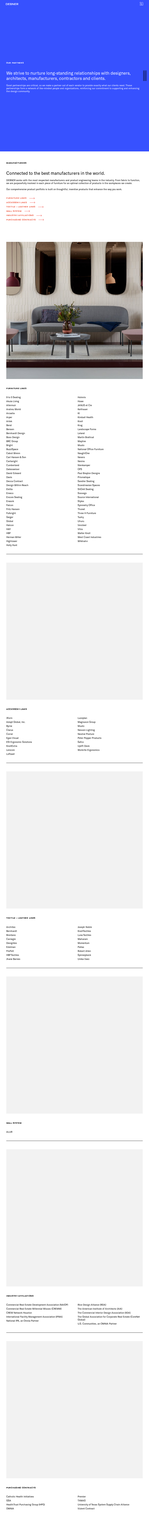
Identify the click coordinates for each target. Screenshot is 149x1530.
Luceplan (82, 718)
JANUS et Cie (85, 405)
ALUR (9, 1131)
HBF (8, 533)
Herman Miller (13, 537)
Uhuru (81, 521)
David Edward (13, 473)
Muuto (81, 445)
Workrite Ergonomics (89, 749)
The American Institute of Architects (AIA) (100, 1308)
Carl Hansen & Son (16, 457)
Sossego (82, 493)
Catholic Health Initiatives (20, 1496)
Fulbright (11, 513)
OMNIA (10, 1508)
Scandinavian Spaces (89, 485)
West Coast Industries (89, 537)
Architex (10, 927)
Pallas (81, 947)
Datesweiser (12, 469)
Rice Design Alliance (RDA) (92, 1304)
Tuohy (81, 517)
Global (9, 521)
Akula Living (12, 401)
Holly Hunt (11, 545)
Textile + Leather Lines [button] (20, 207)
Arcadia (10, 413)
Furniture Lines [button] (16, 198)
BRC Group (12, 441)
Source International (88, 497)
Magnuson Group (86, 722)
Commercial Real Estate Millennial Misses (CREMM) (34, 1308)
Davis (9, 477)
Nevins (81, 461)
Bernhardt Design (15, 433)
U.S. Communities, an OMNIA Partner (97, 1323)
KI (79, 413)
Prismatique (84, 477)
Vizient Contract (86, 1508)
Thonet (81, 509)
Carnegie (11, 939)
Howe (80, 401)
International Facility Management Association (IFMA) (34, 1316)
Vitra (80, 529)
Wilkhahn (83, 541)
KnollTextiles (84, 931)
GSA (8, 1500)
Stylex (81, 501)
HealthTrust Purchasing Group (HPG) (25, 1504)
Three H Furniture (87, 513)
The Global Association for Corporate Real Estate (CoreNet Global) (109, 1318)
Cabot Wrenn (13, 453)
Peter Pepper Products (89, 738)
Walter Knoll (84, 533)
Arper (9, 417)
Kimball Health (85, 417)
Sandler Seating (86, 481)
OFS (80, 469)
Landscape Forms (87, 429)
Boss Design (12, 437)
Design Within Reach (17, 485)
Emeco (9, 493)
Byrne (9, 726)
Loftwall (10, 753)
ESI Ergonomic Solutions (19, 741)
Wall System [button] (14, 211)
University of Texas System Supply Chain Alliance (103, 1504)
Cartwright (12, 461)
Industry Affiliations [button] (20, 215)
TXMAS (82, 1500)
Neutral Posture (86, 734)
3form (9, 718)
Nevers (81, 457)
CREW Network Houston (19, 1312)
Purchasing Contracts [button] (21, 220)
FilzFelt (10, 951)
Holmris (82, 397)
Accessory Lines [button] (16, 202)
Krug (80, 425)
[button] (12, 4)
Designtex (11, 943)
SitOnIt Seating (86, 489)
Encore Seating (14, 497)
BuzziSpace (12, 449)
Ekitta (9, 489)
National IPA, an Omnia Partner (22, 1320)
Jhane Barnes (13, 959)
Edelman (10, 947)
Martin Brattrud (86, 437)
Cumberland (12, 465)
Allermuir (11, 405)
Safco (81, 741)
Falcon (9, 505)
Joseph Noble (85, 927)
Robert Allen (84, 951)
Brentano (11, 935)
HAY (8, 529)
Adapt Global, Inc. (15, 722)
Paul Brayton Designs (89, 473)
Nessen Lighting (86, 730)
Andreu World (13, 409)
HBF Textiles (12, 955)
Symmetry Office (86, 505)
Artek (9, 421)
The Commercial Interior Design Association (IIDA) (104, 1312)
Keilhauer (83, 409)
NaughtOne (84, 453)
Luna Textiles (84, 935)
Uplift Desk (84, 745)
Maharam (83, 939)
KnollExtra (11, 745)
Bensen (10, 429)
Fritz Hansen (12, 509)
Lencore (10, 749)
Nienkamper (84, 465)
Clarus (9, 730)
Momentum (83, 943)
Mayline (82, 441)
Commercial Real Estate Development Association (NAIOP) (37, 1304)
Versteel (82, 525)
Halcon (10, 525)
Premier (82, 1496)
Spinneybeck (84, 955)
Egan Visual (12, 738)
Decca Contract (14, 481)
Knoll (80, 421)
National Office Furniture (91, 449)
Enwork (10, 501)
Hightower (11, 541)
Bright (9, 445)
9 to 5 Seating (13, 397)
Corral (9, 734)
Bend (9, 425)
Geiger (9, 517)
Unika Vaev (83, 959)
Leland (81, 433)
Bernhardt (11, 931)
